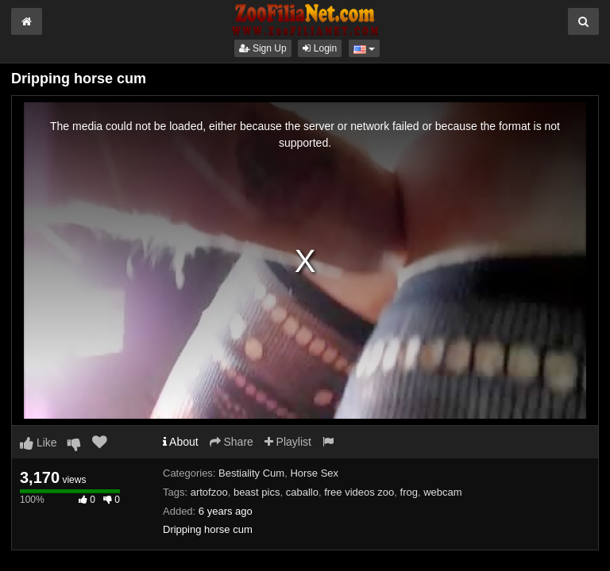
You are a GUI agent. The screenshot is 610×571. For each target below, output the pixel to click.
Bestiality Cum (251, 473)
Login (320, 48)
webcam (442, 492)
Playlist (287, 441)
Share (231, 441)
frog (409, 492)
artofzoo (209, 492)
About (181, 441)
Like (38, 442)
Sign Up (263, 48)
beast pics (257, 492)
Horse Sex (314, 473)
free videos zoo (359, 492)
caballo (302, 492)
